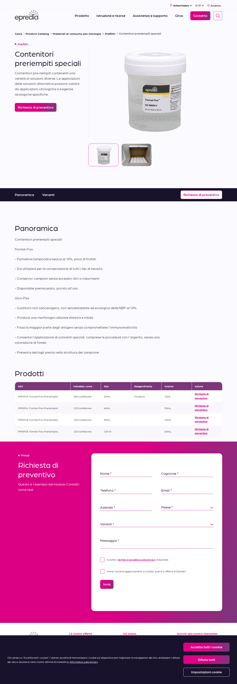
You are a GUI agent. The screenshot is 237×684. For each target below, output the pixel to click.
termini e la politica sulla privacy (137, 555)
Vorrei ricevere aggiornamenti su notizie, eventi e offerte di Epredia (143, 567)
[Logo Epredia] (27, 13)
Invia (107, 580)
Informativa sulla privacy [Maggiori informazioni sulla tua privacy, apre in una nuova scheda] (84, 661)
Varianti (48, 190)
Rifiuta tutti (206, 659)
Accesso (214, 2)
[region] (118, 659)
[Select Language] (200, 3)
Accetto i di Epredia (134, 555)
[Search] (217, 13)
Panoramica (24, 190)
